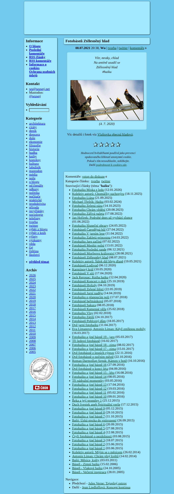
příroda (34, 207)
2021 (32, 293)
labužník (35, 167)
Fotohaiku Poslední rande (89, 249)
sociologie (36, 215)
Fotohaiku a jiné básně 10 (89, 396)
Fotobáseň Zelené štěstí (88, 289)
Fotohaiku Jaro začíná (87, 241)
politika (34, 193)
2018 (32, 304)
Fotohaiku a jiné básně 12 (89, 388)
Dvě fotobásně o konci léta (90, 369)
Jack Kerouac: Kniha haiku (90, 277)
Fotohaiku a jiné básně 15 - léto (93, 373)
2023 (32, 286)
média (33, 174)
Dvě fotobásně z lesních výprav (93, 353)
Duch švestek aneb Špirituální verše (96, 404)
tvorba (112, 48)
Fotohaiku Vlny (82, 313)
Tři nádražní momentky (88, 381)
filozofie (35, 145)
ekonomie (35, 142)
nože (32, 178)
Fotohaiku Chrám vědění (88, 210)
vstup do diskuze (93, 176)
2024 (32, 282)
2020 (32, 297)
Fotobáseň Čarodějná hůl (89, 229)
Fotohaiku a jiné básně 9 (88, 408)
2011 (32, 330)
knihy (33, 156)
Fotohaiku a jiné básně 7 (88, 416)
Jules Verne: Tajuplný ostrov (107, 483)
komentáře (137, 48)
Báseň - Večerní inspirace (89, 472)
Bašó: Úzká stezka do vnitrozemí (94, 420)
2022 (32, 290)
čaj (31, 247)
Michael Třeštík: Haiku (88, 202)
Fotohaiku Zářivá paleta (88, 214)
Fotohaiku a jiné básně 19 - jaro (93, 337)
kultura (34, 163)
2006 (32, 348)
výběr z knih (37, 233)
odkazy (34, 189)
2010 (32, 333)
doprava (34, 134)
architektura (37, 123)
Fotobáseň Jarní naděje (87, 293)
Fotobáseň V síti (83, 273)
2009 (32, 337)
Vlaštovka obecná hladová (115, 134)
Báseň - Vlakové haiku (87, 468)
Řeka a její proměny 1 (87, 400)
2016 (32, 312)
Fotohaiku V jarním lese (88, 233)
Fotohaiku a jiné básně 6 (88, 424)
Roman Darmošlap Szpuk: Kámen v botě (99, 361)
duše (32, 138)
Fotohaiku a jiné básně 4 (88, 432)
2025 (32, 279)
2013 (32, 323)
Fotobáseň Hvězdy (84, 285)
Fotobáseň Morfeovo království (93, 253)
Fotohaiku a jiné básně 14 (89, 377)
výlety (33, 236)
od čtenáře (36, 185)
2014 (32, 319)
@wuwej (35, 96)
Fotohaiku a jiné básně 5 (88, 428)
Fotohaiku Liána (83, 198)
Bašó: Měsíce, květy (85, 460)
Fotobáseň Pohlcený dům (89, 321)
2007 (32, 344)
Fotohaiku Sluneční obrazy (90, 225)
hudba (33, 153)
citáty (33, 127)
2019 (32, 301)
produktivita (37, 204)
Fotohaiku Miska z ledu (88, 190)
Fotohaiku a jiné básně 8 (88, 412)
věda (32, 244)
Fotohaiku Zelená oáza (87, 206)
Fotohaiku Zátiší (83, 317)
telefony (34, 218)
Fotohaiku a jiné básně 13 (89, 384)
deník (33, 131)
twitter (123, 48)
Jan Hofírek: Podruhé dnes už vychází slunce (102, 218)
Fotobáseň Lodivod (85, 265)
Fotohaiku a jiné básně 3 (88, 440)
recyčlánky (36, 211)
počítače (34, 196)
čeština (34, 251)
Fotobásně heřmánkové (87, 301)
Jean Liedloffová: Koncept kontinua (106, 487)
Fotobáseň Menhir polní (88, 245)
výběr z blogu (38, 229)
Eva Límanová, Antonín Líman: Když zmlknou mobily (109, 329)
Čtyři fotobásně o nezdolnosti (92, 436)
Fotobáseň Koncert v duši (89, 281)
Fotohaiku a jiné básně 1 (88, 448)
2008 (32, 341)
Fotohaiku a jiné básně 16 (89, 365)
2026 (32, 275)
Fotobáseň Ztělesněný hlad (90, 257)
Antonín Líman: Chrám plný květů (95, 456)
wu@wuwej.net (39, 89)
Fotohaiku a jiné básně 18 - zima (94, 345)
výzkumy (35, 240)
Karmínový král (82, 269)
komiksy (35, 160)
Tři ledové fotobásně (86, 341)
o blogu (34, 182)
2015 (32, 315)
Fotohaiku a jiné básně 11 (89, 392)
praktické (35, 200)
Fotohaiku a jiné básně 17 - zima (94, 349)
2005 (32, 352)
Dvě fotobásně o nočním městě (93, 357)
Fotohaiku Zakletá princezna (91, 237)
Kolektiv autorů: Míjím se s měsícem (97, 452)
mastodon (35, 171)
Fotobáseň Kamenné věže (89, 309)
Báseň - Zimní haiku (86, 464)
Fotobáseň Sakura (84, 305)
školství (34, 255)
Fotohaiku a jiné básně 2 (88, 444)
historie (34, 149)
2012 (32, 326)
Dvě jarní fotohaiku (85, 325)
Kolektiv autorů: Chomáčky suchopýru (98, 194)
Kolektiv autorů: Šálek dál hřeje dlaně (97, 261)
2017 (32, 308)
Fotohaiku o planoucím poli (90, 297)
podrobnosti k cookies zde (111, 164)
